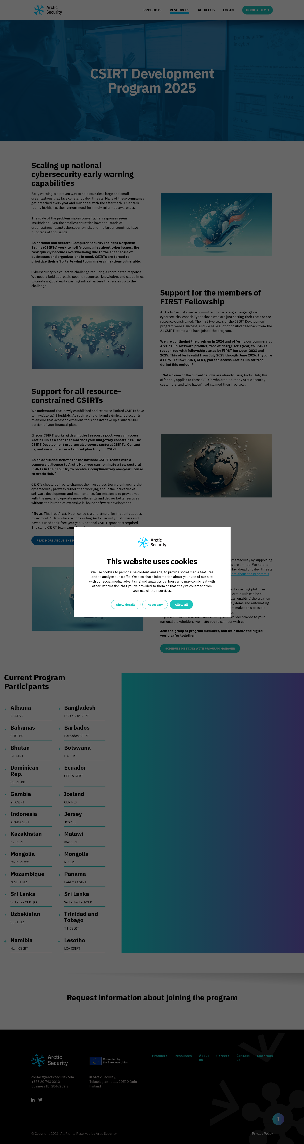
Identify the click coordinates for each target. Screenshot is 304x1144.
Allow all (181, 604)
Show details (125, 604)
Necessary (155, 604)
